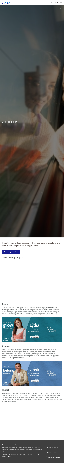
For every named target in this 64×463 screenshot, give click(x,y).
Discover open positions (11, 252)
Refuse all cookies (52, 453)
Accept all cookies (52, 447)
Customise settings (53, 457)
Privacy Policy (6, 456)
